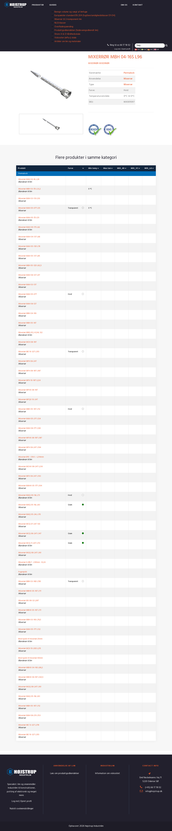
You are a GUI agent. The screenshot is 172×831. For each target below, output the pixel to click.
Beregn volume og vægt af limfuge (70, 12)
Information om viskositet (107, 773)
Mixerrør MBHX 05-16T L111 (29, 591)
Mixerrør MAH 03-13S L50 (29, 198)
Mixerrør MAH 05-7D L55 (28, 217)
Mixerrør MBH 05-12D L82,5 (30, 265)
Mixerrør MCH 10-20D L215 (29, 648)
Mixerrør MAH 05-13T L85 (29, 256)
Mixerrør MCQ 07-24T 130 (29, 524)
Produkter (38, 5)
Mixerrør (128, 79)
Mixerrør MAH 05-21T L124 (29, 418)
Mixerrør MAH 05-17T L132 (29, 629)
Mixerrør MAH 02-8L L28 (28, 179)
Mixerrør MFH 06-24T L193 (29, 476)
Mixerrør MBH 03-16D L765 (29, 581)
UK (156, 49)
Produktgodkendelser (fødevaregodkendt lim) (76, 30)
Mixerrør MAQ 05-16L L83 (29, 505)
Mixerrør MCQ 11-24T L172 (29, 543)
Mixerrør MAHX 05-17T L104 (30, 485)
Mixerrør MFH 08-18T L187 (29, 370)
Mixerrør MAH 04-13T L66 (29, 236)
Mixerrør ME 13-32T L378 (28, 725)
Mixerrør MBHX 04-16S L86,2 (30, 667)
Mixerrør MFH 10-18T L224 (29, 380)
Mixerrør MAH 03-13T (27, 284)
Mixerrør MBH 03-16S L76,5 (29, 619)
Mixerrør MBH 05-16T (27, 323)
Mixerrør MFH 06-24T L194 (29, 447)
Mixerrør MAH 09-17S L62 (29, 227)
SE (143, 49)
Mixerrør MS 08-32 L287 (28, 600)
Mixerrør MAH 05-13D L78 (29, 246)
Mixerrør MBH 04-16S (27, 313)
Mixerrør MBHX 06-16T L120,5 (30, 677)
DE (150, 49)
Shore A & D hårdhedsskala (67, 34)
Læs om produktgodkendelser (64, 773)
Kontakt (138, 5)
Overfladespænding (63, 26)
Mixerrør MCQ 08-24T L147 (29, 533)
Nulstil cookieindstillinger (21, 808)
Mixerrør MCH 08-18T (27, 342)
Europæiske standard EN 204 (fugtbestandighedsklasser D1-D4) (84, 15)
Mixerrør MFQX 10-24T (28, 399)
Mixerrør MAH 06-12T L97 (29, 275)
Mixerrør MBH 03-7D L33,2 (29, 189)
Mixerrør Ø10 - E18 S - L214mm (31, 457)
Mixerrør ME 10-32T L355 (28, 351)
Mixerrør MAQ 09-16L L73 (29, 495)
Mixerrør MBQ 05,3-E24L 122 (30, 332)
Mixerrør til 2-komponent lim (68, 19)
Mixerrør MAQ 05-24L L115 (29, 514)
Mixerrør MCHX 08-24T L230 (30, 466)
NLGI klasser (60, 23)
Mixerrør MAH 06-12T (27, 303)
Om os (124, 5)
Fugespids (22, 572)
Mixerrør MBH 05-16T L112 (29, 409)
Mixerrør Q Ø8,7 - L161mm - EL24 (32, 562)
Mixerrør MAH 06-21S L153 (29, 715)
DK (137, 49)
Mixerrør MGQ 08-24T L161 (29, 552)
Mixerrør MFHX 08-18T (28, 390)
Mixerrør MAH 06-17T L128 (29, 428)
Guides (52, 5)
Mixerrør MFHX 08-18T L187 (30, 438)
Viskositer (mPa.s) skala (65, 37)
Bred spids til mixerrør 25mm (30, 639)
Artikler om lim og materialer (67, 41)
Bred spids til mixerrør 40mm (30, 658)
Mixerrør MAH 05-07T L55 (29, 208)
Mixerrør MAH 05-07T (27, 294)
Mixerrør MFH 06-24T (27, 361)
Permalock (129, 73)
